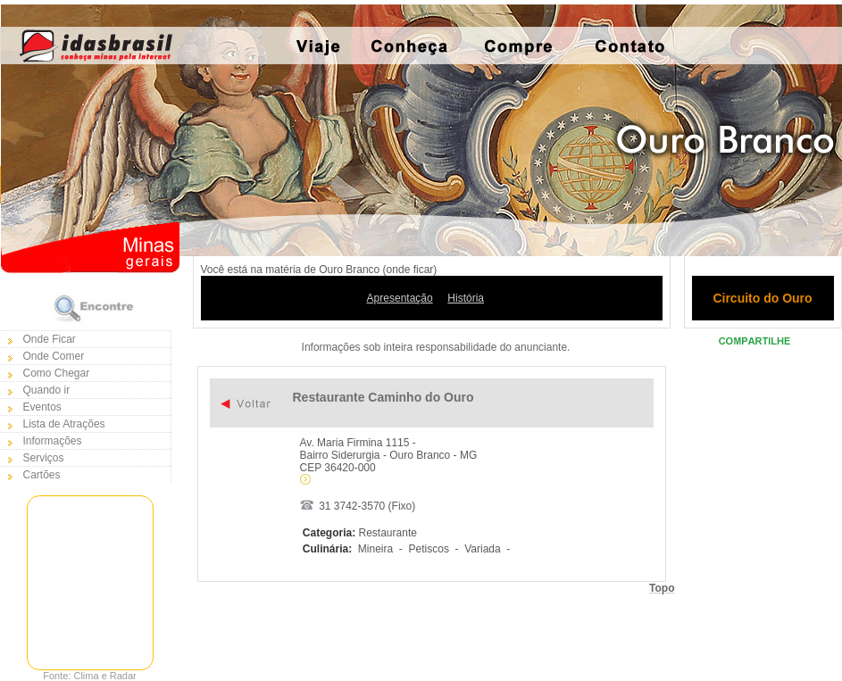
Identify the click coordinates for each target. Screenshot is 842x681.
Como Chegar (56, 373)
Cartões (42, 475)
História (465, 298)
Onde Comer (54, 356)
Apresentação (400, 298)
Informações (52, 441)
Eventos (42, 407)
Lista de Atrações (64, 424)
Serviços (43, 458)
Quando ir (47, 390)
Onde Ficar (49, 339)
